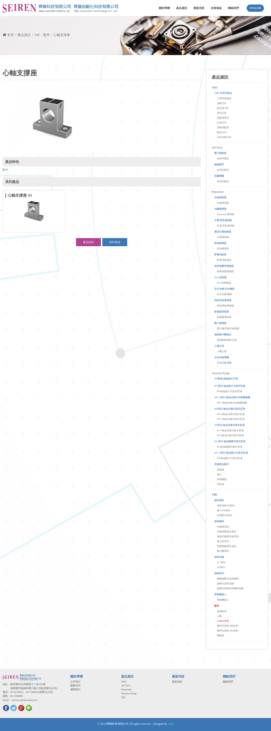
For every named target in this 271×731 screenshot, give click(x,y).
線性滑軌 (219, 500)
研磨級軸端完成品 (226, 546)
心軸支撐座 (223, 620)
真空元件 (222, 113)
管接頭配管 (223, 127)
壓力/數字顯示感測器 (228, 328)
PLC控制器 (220, 277)
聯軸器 (220, 635)
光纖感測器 (220, 208)
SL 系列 (221, 562)
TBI (37, 35)
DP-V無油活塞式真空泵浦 (231, 419)
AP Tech (217, 147)
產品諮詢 (88, 242)
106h (171, 723)
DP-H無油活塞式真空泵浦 (231, 414)
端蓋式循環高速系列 (228, 536)
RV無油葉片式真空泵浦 (229, 391)
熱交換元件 (223, 108)
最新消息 (177, 681)
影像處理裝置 (221, 311)
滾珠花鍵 (219, 557)
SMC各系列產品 (223, 93)
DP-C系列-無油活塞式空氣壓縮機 (232, 397)
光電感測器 (223, 237)
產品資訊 (24, 35)
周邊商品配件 (221, 464)
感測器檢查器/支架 (227, 339)
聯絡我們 (228, 681)
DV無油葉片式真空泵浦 (229, 458)
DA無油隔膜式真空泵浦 (229, 446)
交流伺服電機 (221, 357)
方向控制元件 (224, 137)
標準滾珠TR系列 (226, 505)
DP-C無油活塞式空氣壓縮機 (232, 402)
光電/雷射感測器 (223, 220)
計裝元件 (222, 122)
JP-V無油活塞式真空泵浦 (230, 430)
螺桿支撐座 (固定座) (228, 625)
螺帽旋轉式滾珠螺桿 (228, 578)
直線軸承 (222, 611)
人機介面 (219, 346)
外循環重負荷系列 (226, 531)
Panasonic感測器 (225, 214)
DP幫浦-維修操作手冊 (226, 378)
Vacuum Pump (221, 373)
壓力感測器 (220, 323)
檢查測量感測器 (225, 271)
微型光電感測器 (222, 231)
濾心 (219, 474)
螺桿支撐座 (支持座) (228, 630)
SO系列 (221, 567)
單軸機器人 (220, 594)
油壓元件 (222, 103)
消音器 (220, 484)
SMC (215, 87)
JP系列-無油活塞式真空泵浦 (229, 425)
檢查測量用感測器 (224, 266)
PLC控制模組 (224, 282)
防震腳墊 (222, 479)
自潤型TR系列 (224, 515)
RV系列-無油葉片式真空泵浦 (229, 386)
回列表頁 (114, 242)
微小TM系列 (223, 510)
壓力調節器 (220, 153)
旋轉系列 (219, 573)
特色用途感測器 (225, 305)
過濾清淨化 (223, 117)
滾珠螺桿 (219, 521)
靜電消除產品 (224, 259)
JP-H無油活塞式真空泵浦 (230, 435)
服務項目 (75, 685)
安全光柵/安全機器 (224, 288)
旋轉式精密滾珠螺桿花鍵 (230, 588)
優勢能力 (75, 689)
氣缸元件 (222, 132)
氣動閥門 (219, 164)
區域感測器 (220, 243)
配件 (46, 35)
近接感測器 (220, 197)
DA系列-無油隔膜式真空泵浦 (229, 441)
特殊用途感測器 (222, 300)
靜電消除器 (220, 254)
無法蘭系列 (223, 551)
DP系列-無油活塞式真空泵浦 (229, 408)
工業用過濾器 (224, 98)
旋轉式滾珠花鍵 (225, 583)
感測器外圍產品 (222, 334)
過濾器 (220, 469)
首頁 (8, 35)
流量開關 (219, 176)
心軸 (219, 616)
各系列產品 (223, 158)
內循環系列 (223, 526)
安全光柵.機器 (224, 294)
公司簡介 (75, 681)
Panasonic (218, 191)
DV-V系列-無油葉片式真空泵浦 (231, 452)
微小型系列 (223, 541)
